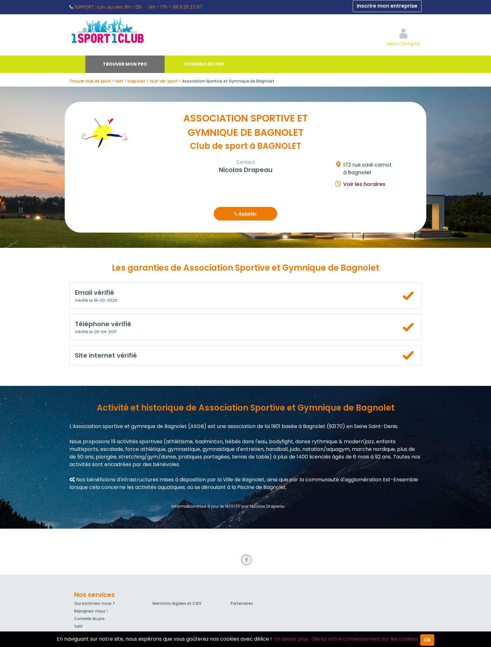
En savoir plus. (291, 639)
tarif (78, 626)
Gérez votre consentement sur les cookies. (365, 639)
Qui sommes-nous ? (94, 603)
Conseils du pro (204, 64)
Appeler (245, 213)
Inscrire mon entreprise (387, 6)
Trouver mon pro (125, 64)
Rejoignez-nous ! (91, 611)
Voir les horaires (364, 184)
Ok (427, 640)
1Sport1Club (128, 30)
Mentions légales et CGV (177, 603)
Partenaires (242, 603)
